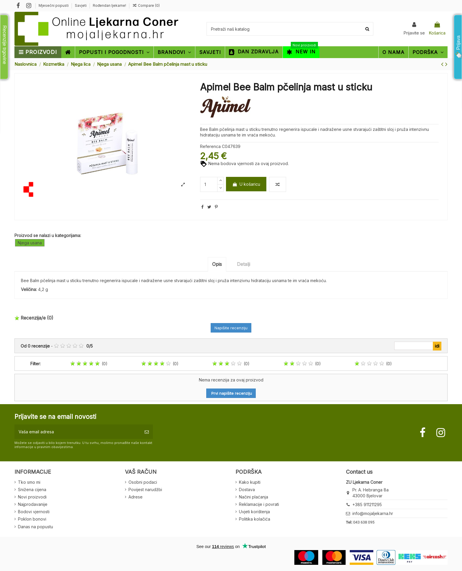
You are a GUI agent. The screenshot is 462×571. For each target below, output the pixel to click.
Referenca (210, 146)
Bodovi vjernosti (34, 511)
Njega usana (30, 242)
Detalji (243, 264)
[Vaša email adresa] (77, 431)
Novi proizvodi (32, 496)
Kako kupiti (249, 482)
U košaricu (246, 184)
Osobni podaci (142, 482)
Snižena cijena (32, 489)
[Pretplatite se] (147, 431)
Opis (217, 264)
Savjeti (81, 5)
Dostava (247, 489)
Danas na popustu (35, 526)
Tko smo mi (29, 482)
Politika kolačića (254, 518)
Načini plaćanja (253, 496)
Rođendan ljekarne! (109, 5)
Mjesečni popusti (54, 5)
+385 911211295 (367, 504)
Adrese (135, 496)
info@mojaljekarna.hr (372, 513)
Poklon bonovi (32, 518)
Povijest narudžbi (145, 489)
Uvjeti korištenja (254, 511)
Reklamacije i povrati (259, 504)
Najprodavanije (32, 504)
